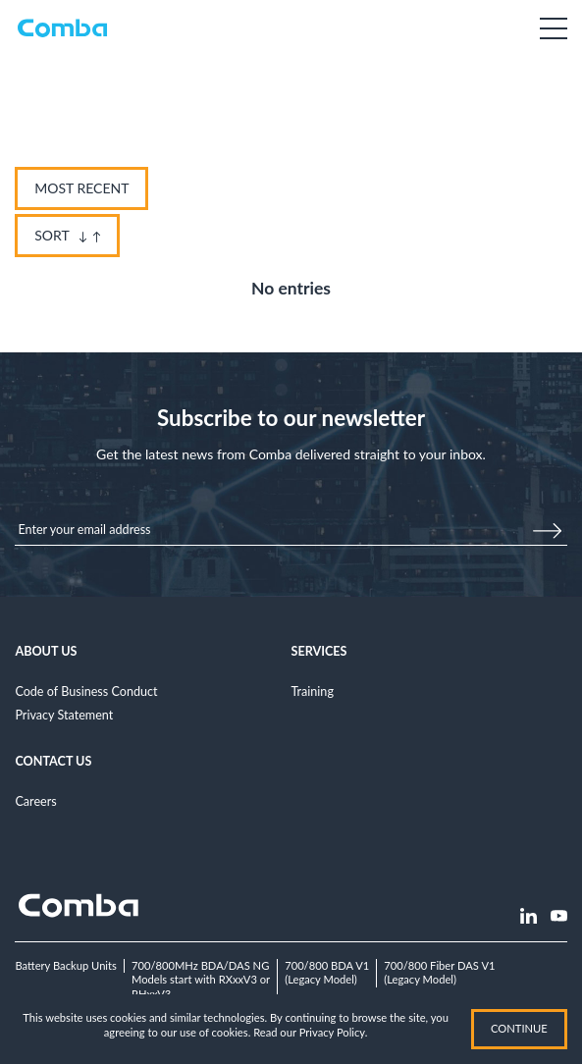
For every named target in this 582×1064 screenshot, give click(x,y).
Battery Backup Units (66, 965)
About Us (46, 651)
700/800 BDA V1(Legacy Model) (327, 972)
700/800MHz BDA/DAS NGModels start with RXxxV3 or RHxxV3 (201, 979)
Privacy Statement (64, 715)
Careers (35, 801)
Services (319, 651)
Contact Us (53, 761)
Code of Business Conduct (86, 691)
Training (312, 691)
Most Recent (81, 188)
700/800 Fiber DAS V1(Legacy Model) (439, 972)
